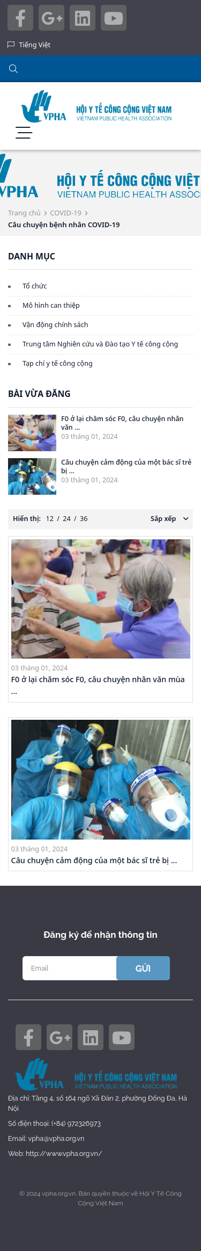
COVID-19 (65, 213)
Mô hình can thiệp (51, 305)
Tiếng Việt (35, 44)
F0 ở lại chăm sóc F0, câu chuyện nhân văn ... (122, 422)
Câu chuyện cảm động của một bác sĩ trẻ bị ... (126, 466)
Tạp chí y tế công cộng (58, 363)
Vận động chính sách (55, 324)
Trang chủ (24, 213)
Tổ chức (35, 286)
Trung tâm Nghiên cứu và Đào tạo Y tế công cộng (100, 344)
